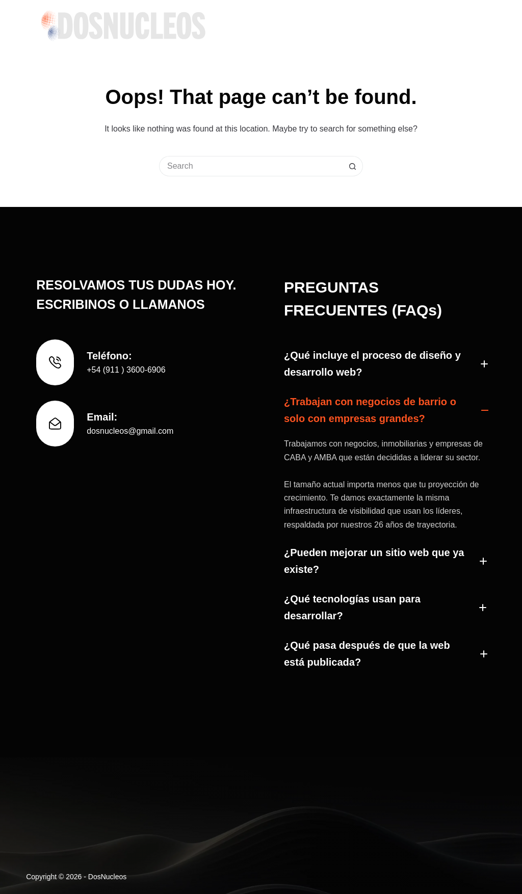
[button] (385, 364)
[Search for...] (251, 166)
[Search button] (353, 166)
